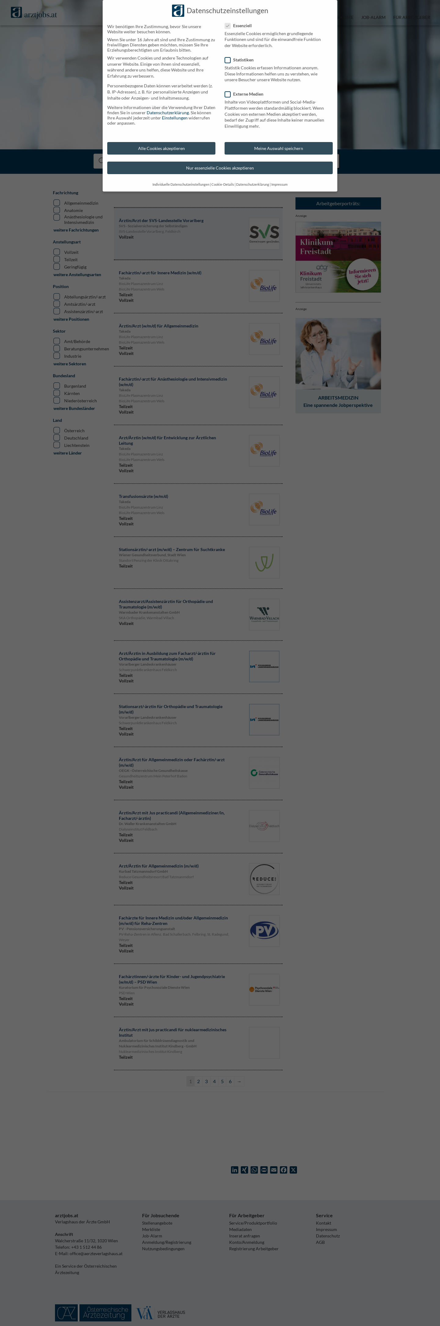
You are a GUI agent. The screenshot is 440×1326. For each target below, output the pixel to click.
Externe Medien (90, 94)
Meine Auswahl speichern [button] (122, 148)
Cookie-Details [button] (66, 184)
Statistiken (85, 59)
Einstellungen (18, 117)
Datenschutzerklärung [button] (96, 184)
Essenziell (84, 25)
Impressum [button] (123, 184)
